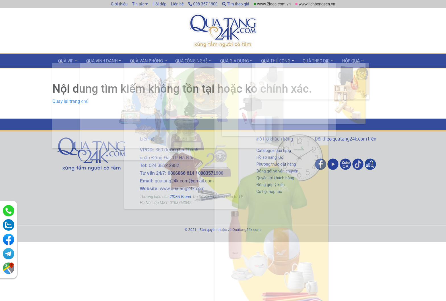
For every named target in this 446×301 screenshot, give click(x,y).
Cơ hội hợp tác (269, 191)
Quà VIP (64, 61)
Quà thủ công (259, 61)
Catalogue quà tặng (274, 150)
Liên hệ (177, 4)
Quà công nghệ (181, 61)
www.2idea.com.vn (274, 4)
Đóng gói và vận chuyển (277, 170)
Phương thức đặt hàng (276, 163)
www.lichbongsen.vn (317, 4)
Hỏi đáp (159, 4)
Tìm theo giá (235, 4)
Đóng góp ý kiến (271, 184)
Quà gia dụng (221, 61)
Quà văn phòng (139, 61)
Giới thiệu (119, 4)
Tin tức (138, 4)
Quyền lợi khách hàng (275, 177)
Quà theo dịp (297, 61)
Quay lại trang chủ (70, 100)
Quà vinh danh (97, 61)
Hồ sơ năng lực (270, 156)
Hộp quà (329, 61)
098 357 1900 (203, 4)
